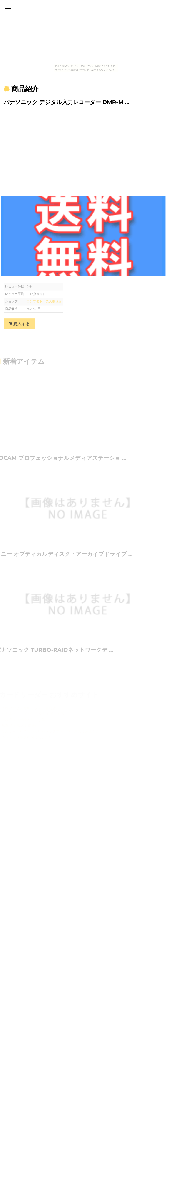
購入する (19, 327)
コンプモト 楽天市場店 (44, 305)
